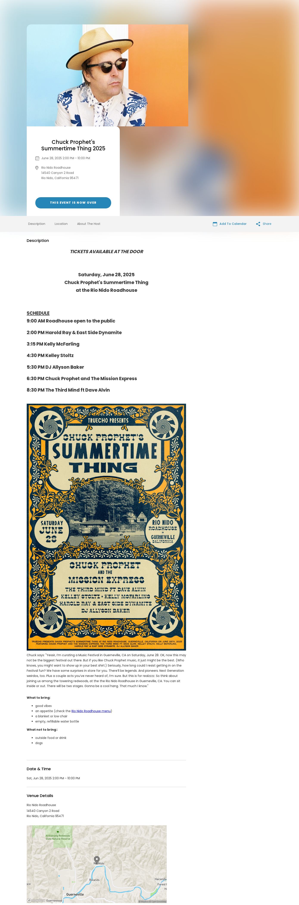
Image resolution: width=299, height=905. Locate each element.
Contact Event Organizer (93, 872)
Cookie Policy (210, 872)
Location (61, 134)
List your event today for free (176, 866)
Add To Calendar (230, 134)
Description (36, 134)
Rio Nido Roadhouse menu (91, 621)
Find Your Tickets (183, 872)
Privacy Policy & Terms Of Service (141, 872)
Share (263, 134)
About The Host (88, 134)
